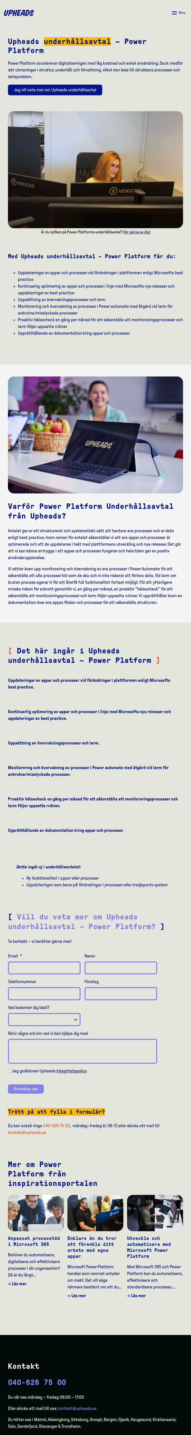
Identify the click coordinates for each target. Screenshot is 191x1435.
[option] (163, 1431)
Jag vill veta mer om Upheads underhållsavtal (55, 89)
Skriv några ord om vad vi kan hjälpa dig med (48, 1033)
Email (15, 956)
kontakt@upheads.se (27, 1132)
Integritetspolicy (71, 1070)
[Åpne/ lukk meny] (178, 13)
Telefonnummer (22, 981)
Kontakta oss (26, 1088)
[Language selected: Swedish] (171, 1431)
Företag (92, 981)
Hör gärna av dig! (136, 232)
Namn (90, 956)
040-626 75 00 (56, 1125)
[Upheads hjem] (19, 13)
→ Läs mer (17, 1283)
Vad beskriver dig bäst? (28, 1007)
